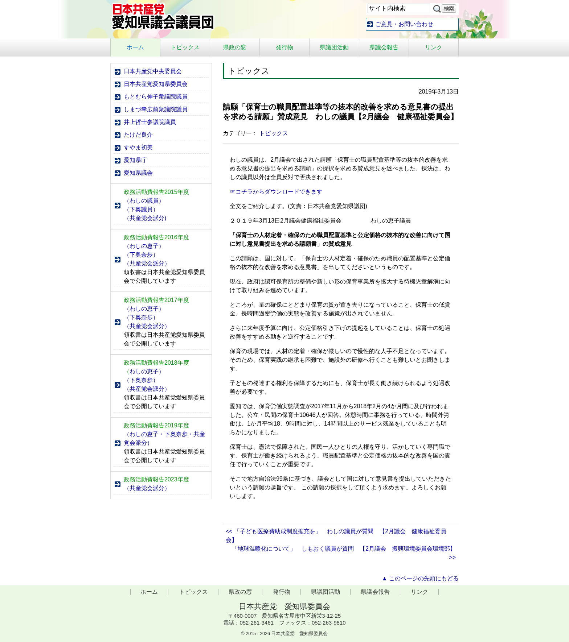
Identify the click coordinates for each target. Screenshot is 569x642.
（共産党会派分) (145, 218)
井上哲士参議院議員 (150, 122)
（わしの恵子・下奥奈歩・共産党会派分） (164, 438)
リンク (433, 47)
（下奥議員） (141, 209)
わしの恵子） (144, 371)
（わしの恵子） (144, 246)
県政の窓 (234, 47)
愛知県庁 (135, 160)
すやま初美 (138, 147)
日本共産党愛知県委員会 (156, 84)
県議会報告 (383, 47)
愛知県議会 (138, 173)
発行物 (284, 47)
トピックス (185, 47)
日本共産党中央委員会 (153, 71)
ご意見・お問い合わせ (404, 24)
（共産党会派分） (147, 263)
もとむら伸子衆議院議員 (156, 97)
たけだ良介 (138, 135)
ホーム (135, 47)
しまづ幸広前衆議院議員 (156, 109)
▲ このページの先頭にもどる (420, 578)
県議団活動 (334, 47)
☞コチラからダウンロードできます (276, 192)
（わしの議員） (144, 201)
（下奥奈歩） (141, 255)
